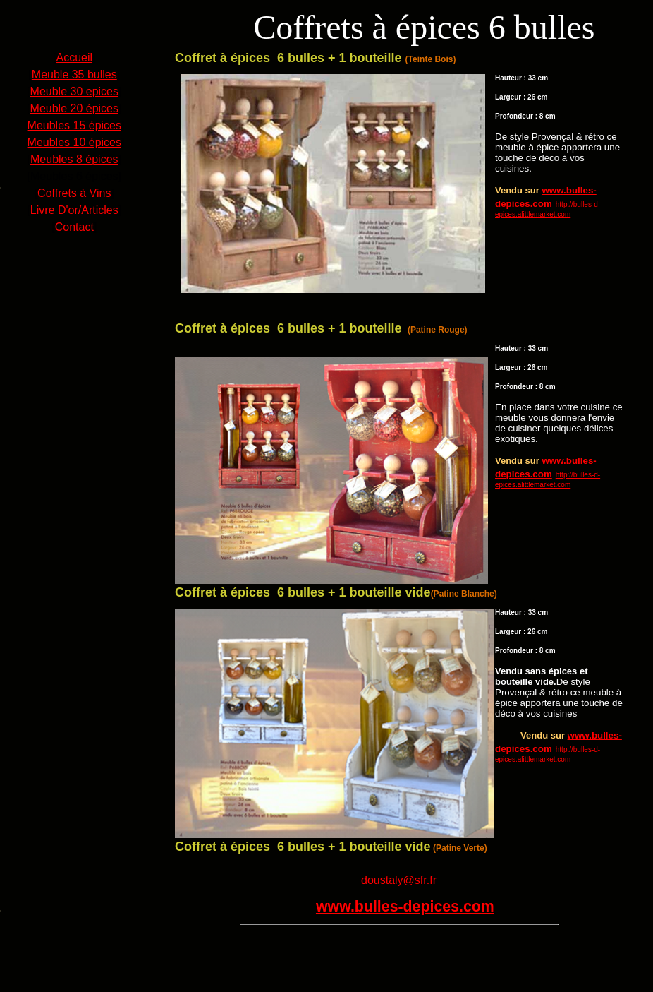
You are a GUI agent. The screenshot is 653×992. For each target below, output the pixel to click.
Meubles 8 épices (74, 159)
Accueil (74, 58)
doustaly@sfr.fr (399, 880)
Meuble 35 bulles (74, 74)
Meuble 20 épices (74, 108)
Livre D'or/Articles (74, 210)
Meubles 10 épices (74, 142)
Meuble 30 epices (74, 91)
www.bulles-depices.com (405, 906)
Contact (74, 227)
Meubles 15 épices (74, 125)
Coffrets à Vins (74, 193)
